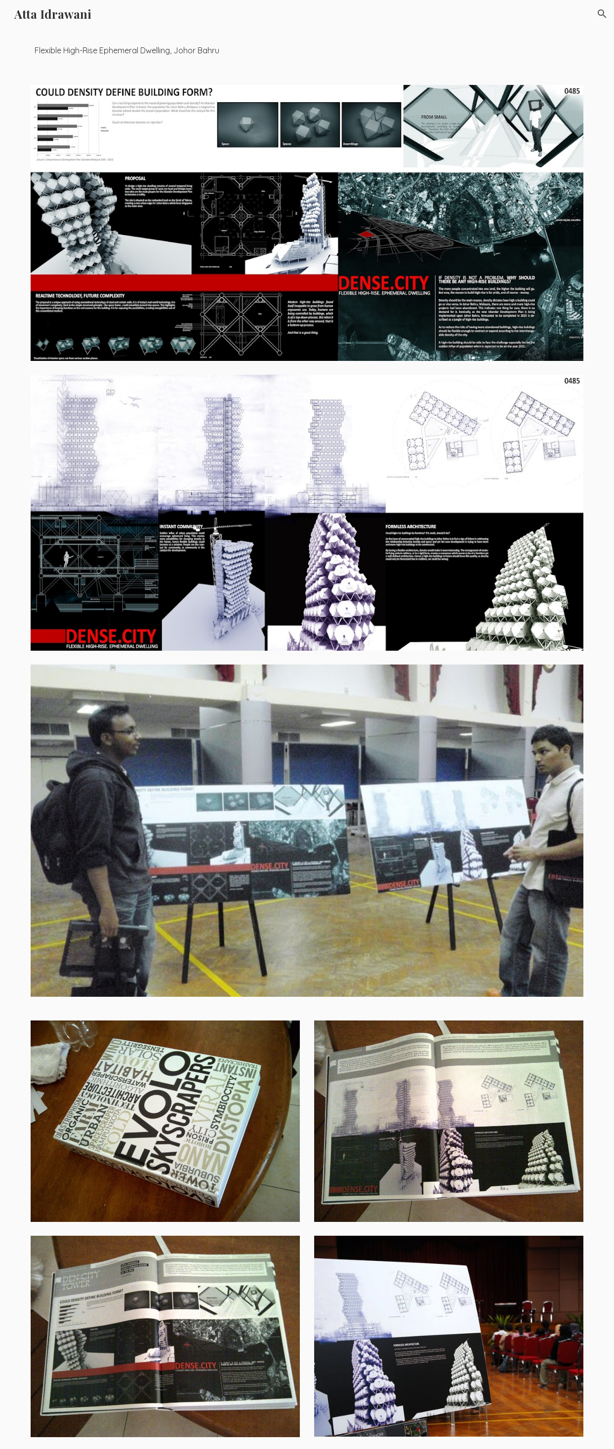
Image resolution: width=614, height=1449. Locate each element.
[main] (307, 50)
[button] (602, 14)
